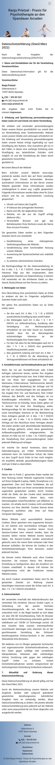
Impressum (15, 112)
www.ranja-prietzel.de (12, 103)
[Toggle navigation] (49, 3)
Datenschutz (27, 754)
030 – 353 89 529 (12, 97)
